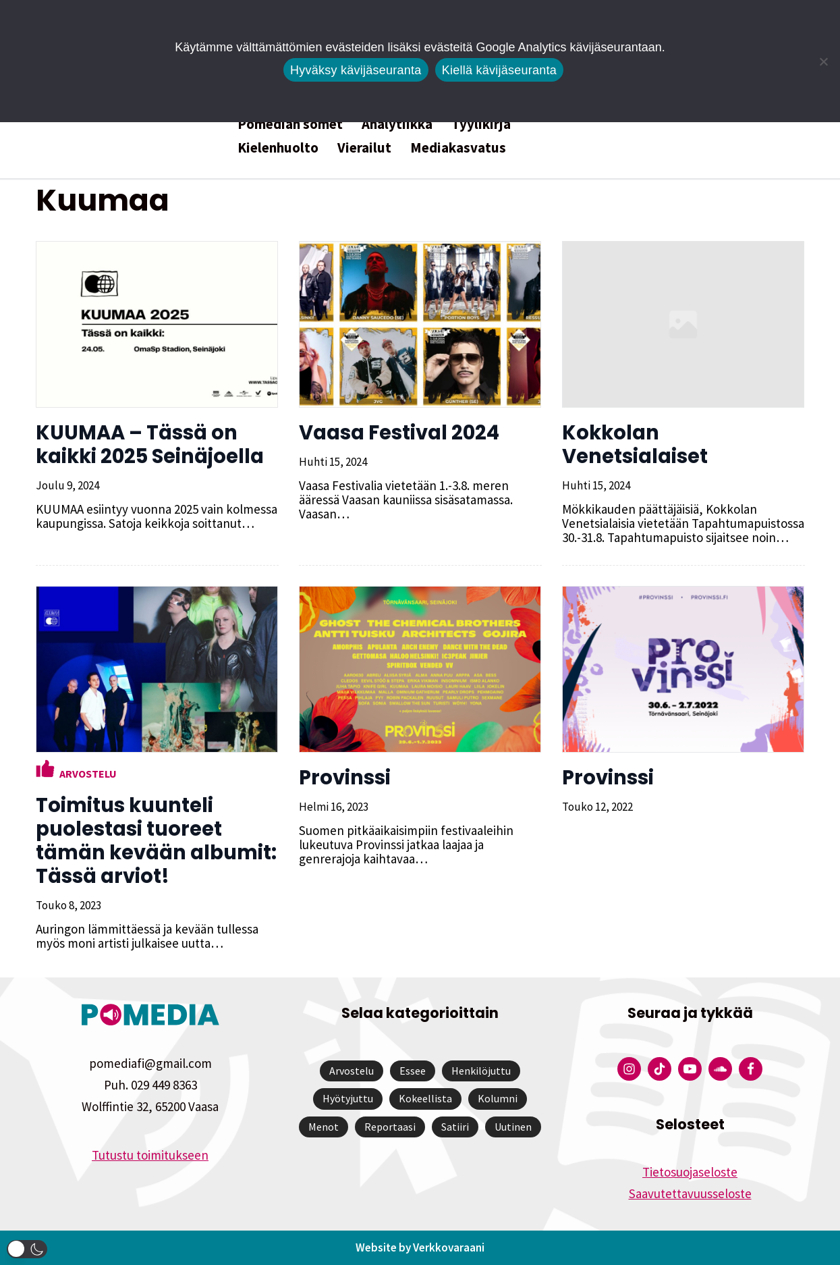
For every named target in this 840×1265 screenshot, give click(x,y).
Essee (412, 1070)
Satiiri (455, 1126)
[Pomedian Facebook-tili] (750, 1069)
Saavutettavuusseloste (690, 1193)
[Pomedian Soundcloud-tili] (720, 1069)
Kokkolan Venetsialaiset (635, 444)
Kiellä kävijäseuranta (499, 70)
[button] (27, 1249)
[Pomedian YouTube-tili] (690, 1069)
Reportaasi (390, 1126)
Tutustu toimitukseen (150, 1155)
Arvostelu (88, 773)
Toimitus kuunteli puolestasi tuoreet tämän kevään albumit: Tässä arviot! (156, 841)
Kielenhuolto (277, 147)
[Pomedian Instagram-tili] (629, 1069)
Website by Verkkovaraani (420, 1247)
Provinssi (345, 777)
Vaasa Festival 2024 (399, 432)
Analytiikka (397, 124)
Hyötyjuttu (348, 1098)
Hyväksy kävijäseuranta (356, 70)
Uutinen (513, 1126)
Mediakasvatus (458, 147)
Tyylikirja (481, 124)
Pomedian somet (290, 124)
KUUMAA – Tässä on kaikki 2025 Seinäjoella (150, 444)
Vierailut (364, 147)
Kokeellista (425, 1098)
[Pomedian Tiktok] (659, 1069)
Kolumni (497, 1098)
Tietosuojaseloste (689, 1172)
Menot (323, 1126)
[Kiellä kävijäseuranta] (823, 61)
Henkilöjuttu (481, 1070)
